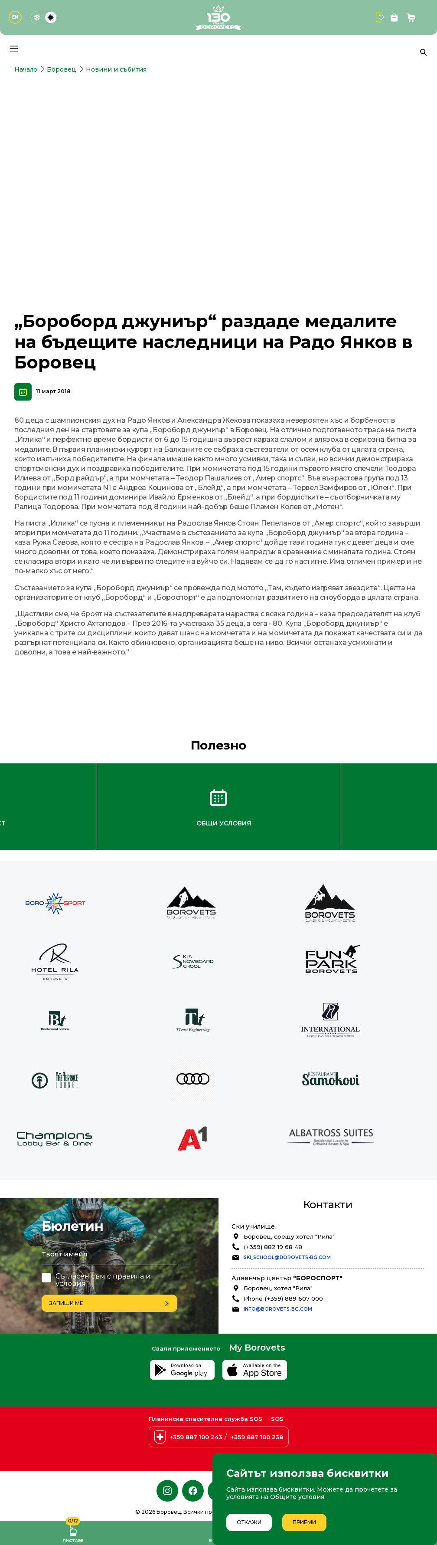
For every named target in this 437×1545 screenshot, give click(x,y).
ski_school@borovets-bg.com (287, 1213)
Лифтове (72, 1532)
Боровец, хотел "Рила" (278, 1243)
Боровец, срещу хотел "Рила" (289, 1192)
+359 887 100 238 (257, 1437)
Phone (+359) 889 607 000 (283, 1254)
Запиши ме (109, 1258)
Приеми (304, 1522)
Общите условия (297, 1497)
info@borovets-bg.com (278, 1265)
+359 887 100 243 (196, 1437)
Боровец (61, 69)
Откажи (249, 1522)
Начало (25, 69)
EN (15, 17)
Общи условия (223, 779)
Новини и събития (116, 69)
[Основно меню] (13, 48)
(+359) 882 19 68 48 (273, 1202)
